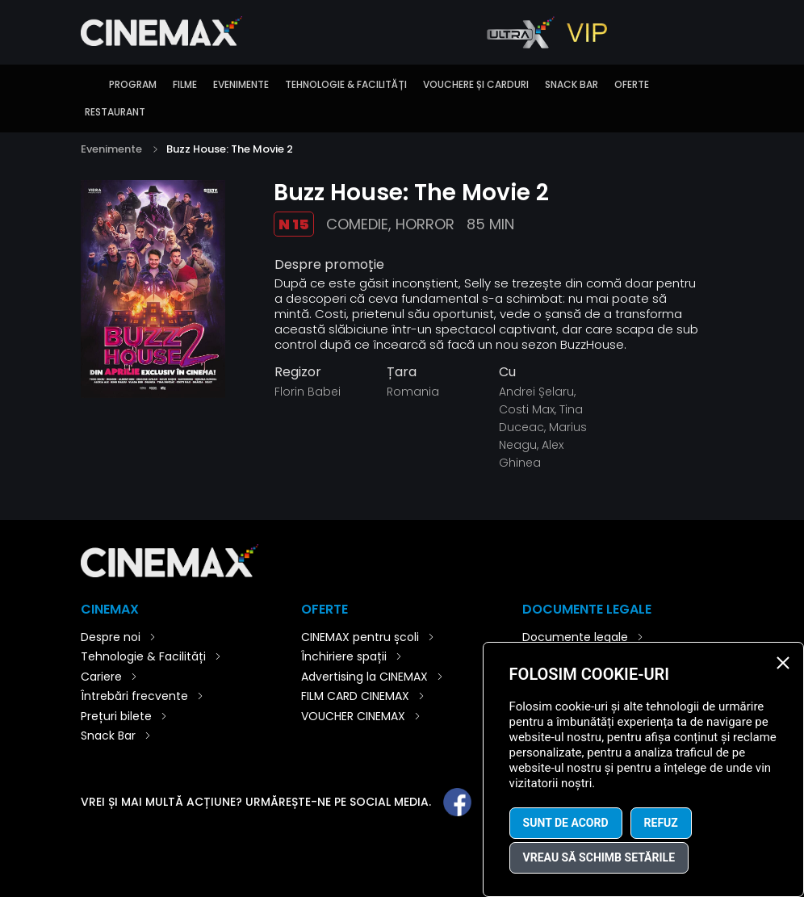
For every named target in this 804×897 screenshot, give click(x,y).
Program (133, 84)
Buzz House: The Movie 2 (229, 149)
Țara (402, 372)
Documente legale (575, 637)
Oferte (631, 84)
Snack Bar (571, 84)
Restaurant (115, 112)
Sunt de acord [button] (566, 822)
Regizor (297, 372)
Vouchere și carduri (476, 84)
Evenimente (241, 84)
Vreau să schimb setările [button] (599, 857)
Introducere (89, 85)
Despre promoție (329, 265)
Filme (185, 84)
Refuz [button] (661, 822)
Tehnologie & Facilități (346, 84)
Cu (507, 372)
